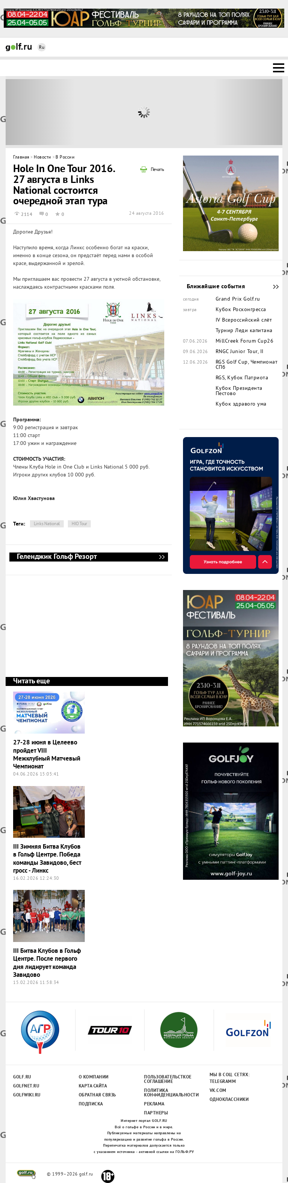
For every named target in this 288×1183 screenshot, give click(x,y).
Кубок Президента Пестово (239, 391)
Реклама (154, 1104)
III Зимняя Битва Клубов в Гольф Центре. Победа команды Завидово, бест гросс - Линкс (47, 859)
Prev (40, 112)
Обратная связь (97, 1095)
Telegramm (223, 1082)
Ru (41, 48)
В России (65, 157)
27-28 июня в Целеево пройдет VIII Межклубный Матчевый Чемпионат (46, 755)
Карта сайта (93, 1086)
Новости (42, 157)
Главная (21, 157)
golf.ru (26, 1174)
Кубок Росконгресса (241, 310)
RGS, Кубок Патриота (242, 378)
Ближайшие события (272, 287)
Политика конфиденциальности (167, 1093)
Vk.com (218, 1091)
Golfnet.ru (26, 1086)
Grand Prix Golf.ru (238, 299)
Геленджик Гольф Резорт (161, 557)
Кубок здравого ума (241, 404)
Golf (19, 47)
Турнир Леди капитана (244, 331)
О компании (94, 1077)
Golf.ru (22, 1077)
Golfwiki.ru (27, 1095)
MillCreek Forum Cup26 (245, 341)
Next (248, 112)
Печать (157, 170)
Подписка (91, 1104)
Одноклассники (229, 1100)
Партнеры (156, 1113)
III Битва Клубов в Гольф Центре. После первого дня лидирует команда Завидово (47, 963)
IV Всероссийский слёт (244, 320)
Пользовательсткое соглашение (167, 1079)
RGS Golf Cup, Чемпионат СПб (247, 365)
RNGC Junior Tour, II (240, 352)
